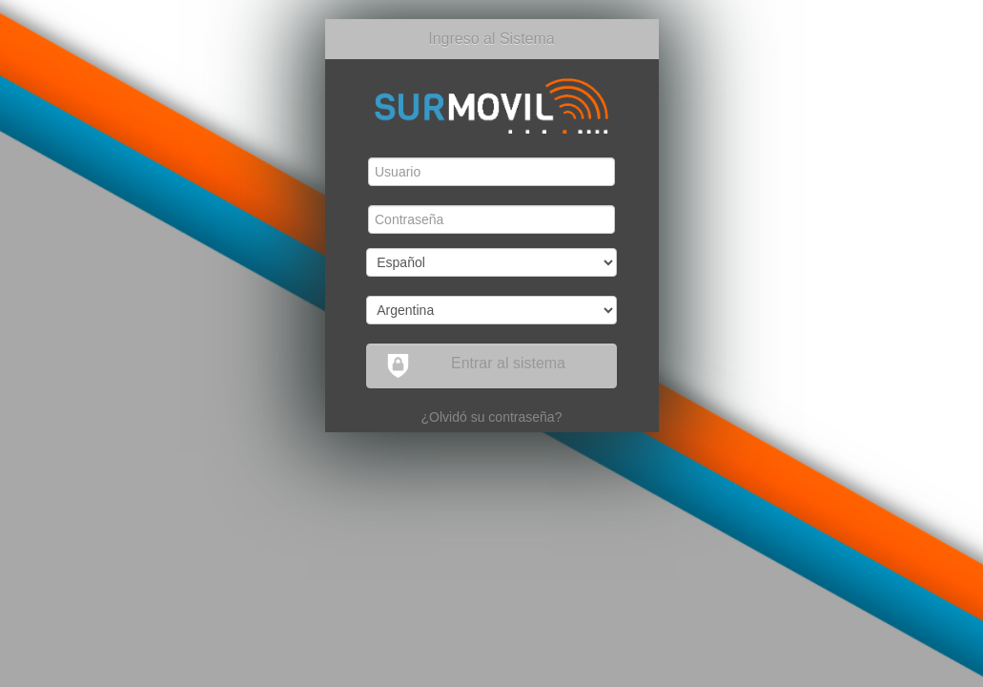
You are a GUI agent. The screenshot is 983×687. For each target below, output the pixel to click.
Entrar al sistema (475, 366)
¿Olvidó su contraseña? (492, 417)
